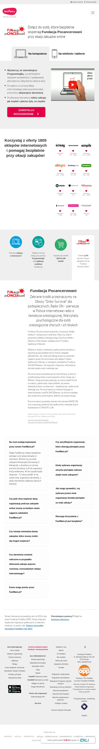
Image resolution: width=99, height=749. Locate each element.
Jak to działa (14, 650)
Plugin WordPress (38, 687)
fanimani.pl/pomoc (60, 619)
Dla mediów (61, 657)
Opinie (61, 650)
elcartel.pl (8, 736)
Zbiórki (37, 673)
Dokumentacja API (38, 697)
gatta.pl (40, 736)
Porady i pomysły (14, 674)
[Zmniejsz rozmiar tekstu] (90, 2)
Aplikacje (14, 661)
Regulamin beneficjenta (60, 678)
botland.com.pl (51, 736)
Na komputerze (37, 53)
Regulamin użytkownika (60, 674)
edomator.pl (90, 736)
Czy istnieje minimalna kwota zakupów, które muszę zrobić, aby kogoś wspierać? (23, 536)
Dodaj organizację (38, 659)
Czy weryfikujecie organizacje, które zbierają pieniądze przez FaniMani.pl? (70, 447)
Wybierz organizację (14, 654)
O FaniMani (61, 654)
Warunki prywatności (60, 690)
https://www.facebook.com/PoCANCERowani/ (42, 422)
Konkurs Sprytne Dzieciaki (61, 710)
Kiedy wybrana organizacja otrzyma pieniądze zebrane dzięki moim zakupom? (69, 470)
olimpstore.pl (29, 736)
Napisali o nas (61, 647)
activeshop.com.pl (39, 740)
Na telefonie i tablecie (71, 53)
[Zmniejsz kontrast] (77, 2)
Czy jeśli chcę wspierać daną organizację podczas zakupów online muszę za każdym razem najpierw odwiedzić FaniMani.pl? (24, 508)
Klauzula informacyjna (60, 694)
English (84, 715)
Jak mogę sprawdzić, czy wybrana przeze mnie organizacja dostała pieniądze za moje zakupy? (70, 495)
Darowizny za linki (37, 680)
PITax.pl (81, 692)
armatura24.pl (66, 736)
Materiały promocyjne (38, 663)
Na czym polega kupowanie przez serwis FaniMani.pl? (22, 444)
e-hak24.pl (78, 736)
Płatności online (37, 677)
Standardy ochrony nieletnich (61, 687)
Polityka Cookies (61, 703)
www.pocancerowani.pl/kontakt (38, 420)
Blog (38, 670)
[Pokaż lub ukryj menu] (92, 12)
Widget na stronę (38, 683)
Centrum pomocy (14, 657)
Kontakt (61, 667)
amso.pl (18, 736)
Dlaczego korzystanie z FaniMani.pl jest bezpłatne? (69, 518)
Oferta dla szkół (61, 661)
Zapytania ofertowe (61, 664)
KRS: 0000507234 (84, 662)
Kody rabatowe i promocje (14, 667)
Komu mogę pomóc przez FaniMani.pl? (21, 589)
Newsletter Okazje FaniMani (14, 671)
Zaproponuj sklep (14, 678)
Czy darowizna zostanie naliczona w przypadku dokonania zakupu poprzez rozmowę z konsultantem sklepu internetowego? (25, 564)
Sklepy (14, 664)
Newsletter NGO (38, 666)
